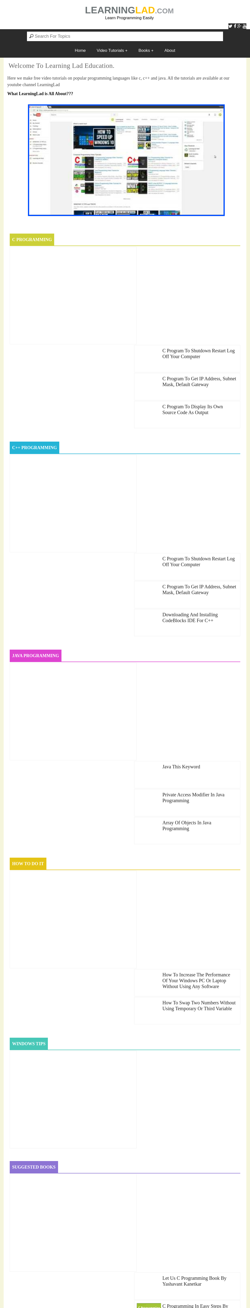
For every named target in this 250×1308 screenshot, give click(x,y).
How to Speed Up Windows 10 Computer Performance (63, 983)
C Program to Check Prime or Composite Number (59, 1200)
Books (144, 50)
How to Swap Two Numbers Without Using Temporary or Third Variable (198, 654)
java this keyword (181, 499)
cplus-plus (22, 1162)
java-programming (31, 1171)
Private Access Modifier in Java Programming (193, 530)
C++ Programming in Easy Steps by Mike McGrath (197, 929)
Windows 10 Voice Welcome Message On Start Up (59, 1226)
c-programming (63, 1153)
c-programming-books (131, 1153)
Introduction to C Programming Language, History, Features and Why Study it (86, 1251)
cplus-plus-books (90, 1162)
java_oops (215, 1162)
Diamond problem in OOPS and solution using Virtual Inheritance (74, 1264)
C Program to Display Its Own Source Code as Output (192, 311)
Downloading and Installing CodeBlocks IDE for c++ (190, 434)
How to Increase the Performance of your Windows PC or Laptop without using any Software (196, 628)
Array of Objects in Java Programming (186, 558)
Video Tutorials (110, 50)
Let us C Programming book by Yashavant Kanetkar (194, 873)
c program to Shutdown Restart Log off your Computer (198, 255)
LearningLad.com (123, 1295)
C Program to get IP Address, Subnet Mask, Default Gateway (199, 283)
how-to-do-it (157, 1162)
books (17, 1153)
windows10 (131, 1171)
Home (80, 50)
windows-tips (86, 1171)
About (169, 50)
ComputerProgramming (202, 1153)
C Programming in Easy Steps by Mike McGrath (195, 901)
